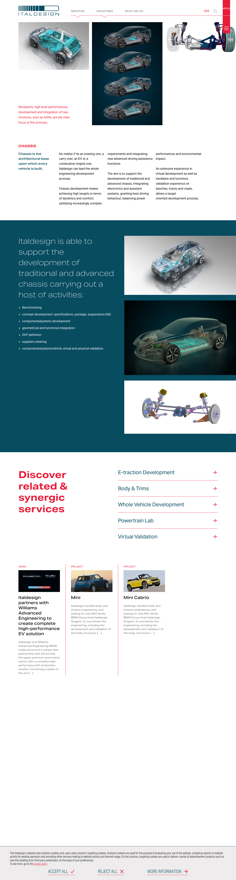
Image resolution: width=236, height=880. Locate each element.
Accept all (58, 871)
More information (164, 871)
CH (206, 11)
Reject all (107, 871)
